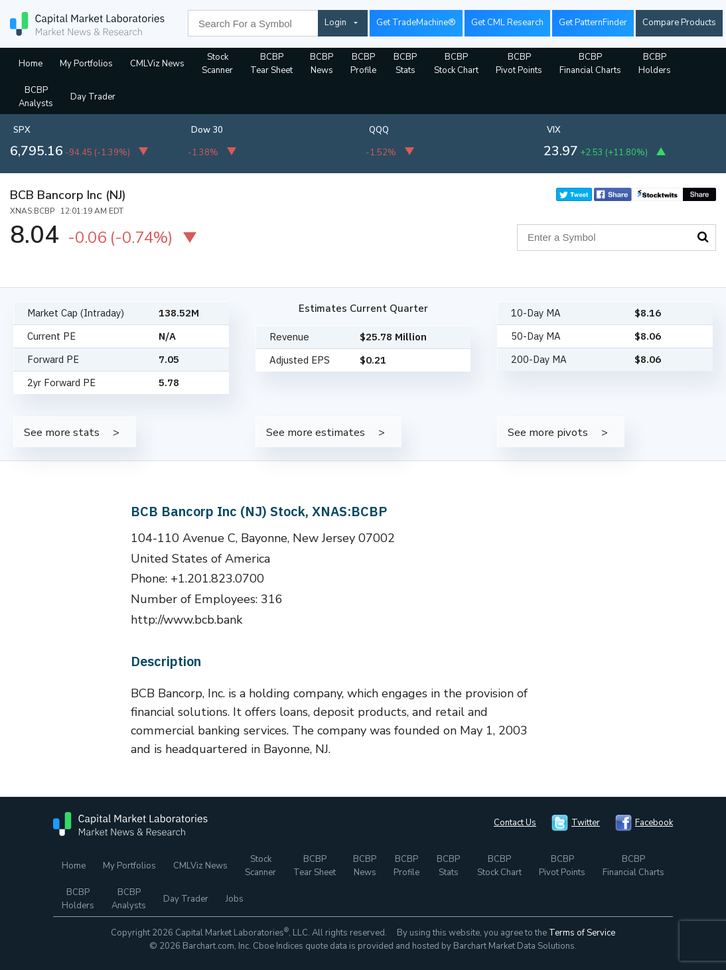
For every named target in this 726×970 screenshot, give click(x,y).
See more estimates (315, 432)
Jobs (235, 899)
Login (335, 23)
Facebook (654, 823)
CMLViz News (157, 64)
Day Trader (92, 97)
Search (703, 237)
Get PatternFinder (593, 23)
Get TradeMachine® (416, 23)
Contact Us (515, 823)
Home (30, 64)
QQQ (379, 130)
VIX (554, 130)
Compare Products (679, 23)
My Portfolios (86, 64)
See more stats (62, 432)
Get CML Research (507, 23)
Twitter (585, 823)
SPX (22, 130)
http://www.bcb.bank (186, 620)
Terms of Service (582, 933)
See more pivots (548, 432)
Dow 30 (207, 130)
